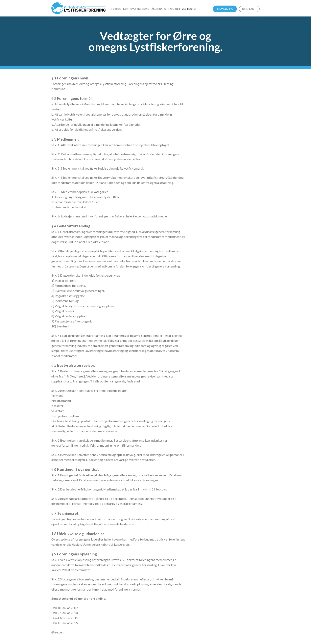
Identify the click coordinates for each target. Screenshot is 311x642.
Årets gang (159, 9)
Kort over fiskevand (136, 9)
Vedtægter (189, 9)
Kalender (174, 9)
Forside (116, 9)
